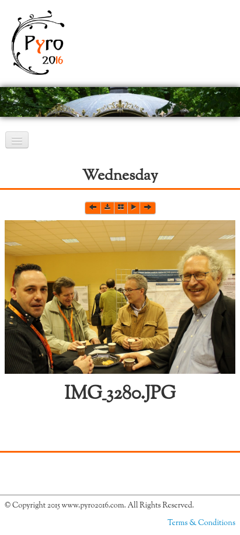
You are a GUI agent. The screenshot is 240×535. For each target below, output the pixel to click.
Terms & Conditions (201, 523)
